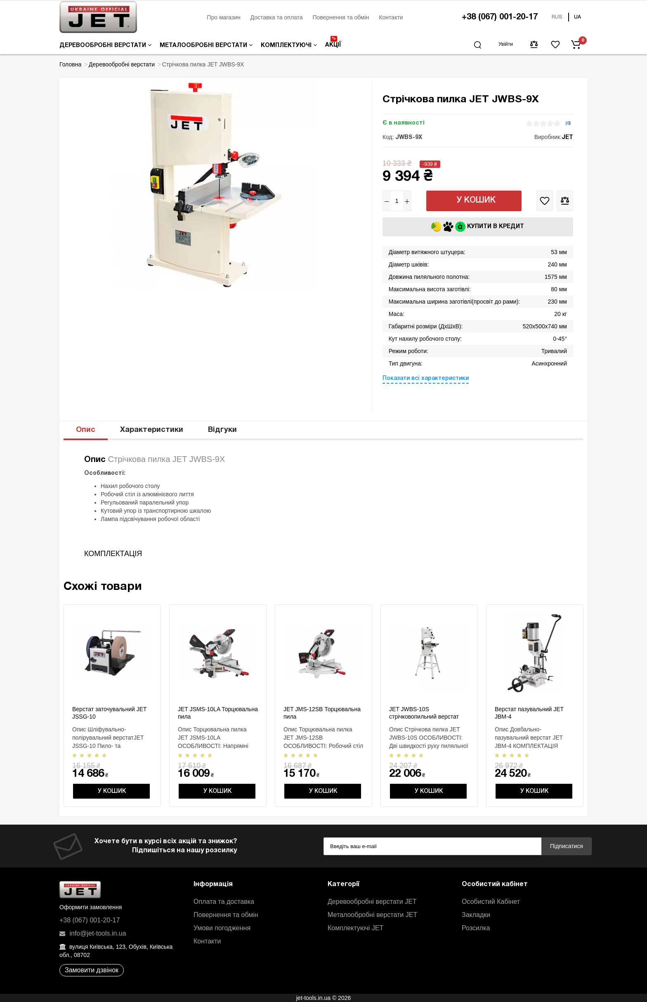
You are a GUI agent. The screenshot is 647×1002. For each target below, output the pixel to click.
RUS (557, 17)
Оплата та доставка (224, 901)
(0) (568, 123)
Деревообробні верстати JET (372, 901)
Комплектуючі (289, 45)
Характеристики (151, 430)
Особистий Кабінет (491, 901)
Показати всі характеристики (426, 378)
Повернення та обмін (340, 17)
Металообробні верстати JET (372, 914)
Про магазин (223, 17)
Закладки (476, 914)
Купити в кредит (477, 227)
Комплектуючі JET (355, 927)
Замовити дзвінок (91, 970)
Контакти (391, 17)
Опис (85, 430)
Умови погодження (222, 927)
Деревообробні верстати (105, 45)
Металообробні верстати (206, 45)
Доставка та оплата (276, 17)
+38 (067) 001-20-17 (500, 17)
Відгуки (222, 430)
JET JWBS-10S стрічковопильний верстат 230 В (424, 716)
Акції (333, 42)
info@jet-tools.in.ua (92, 933)
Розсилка (476, 927)
